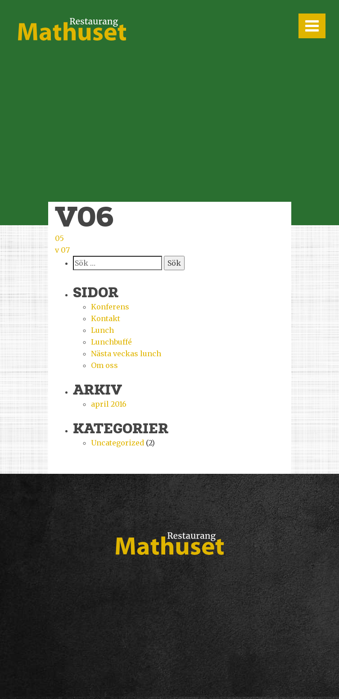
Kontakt (105, 318)
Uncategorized (117, 442)
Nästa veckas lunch (126, 353)
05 (59, 238)
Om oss (104, 365)
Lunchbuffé (111, 341)
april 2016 (109, 404)
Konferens (110, 306)
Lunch (102, 330)
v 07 (62, 249)
